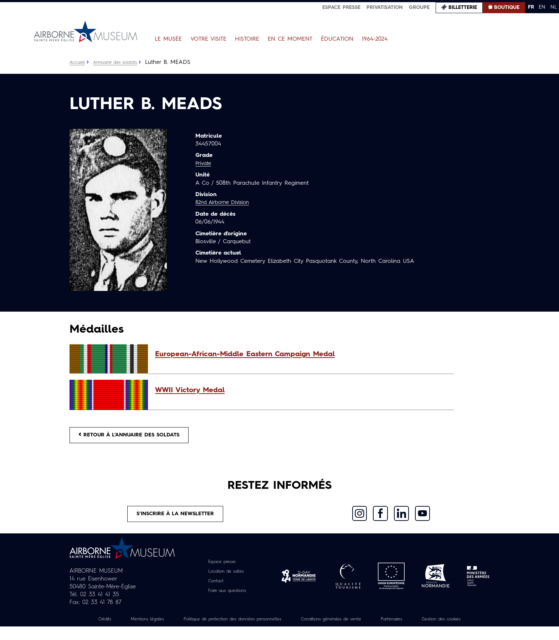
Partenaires (439, 624)
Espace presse (341, 7)
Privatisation (384, 7)
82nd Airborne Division (225, 202)
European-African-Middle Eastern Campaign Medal (245, 354)
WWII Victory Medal (190, 390)
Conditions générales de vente (371, 624)
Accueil (78, 62)
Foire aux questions (227, 596)
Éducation (337, 39)
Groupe (419, 7)
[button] (301, 354)
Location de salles (226, 576)
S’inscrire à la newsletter (175, 518)
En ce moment (290, 39)
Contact (214, 586)
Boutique (506, 7)
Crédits (115, 624)
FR (531, 7)
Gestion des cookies (279, 632)
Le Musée (168, 39)
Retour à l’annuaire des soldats (135, 436)
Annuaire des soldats (119, 62)
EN (542, 7)
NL (553, 7)
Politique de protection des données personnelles (258, 624)
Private (204, 164)
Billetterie (462, 7)
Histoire (247, 39)
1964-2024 (375, 39)
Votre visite (208, 39)
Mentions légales (161, 624)
